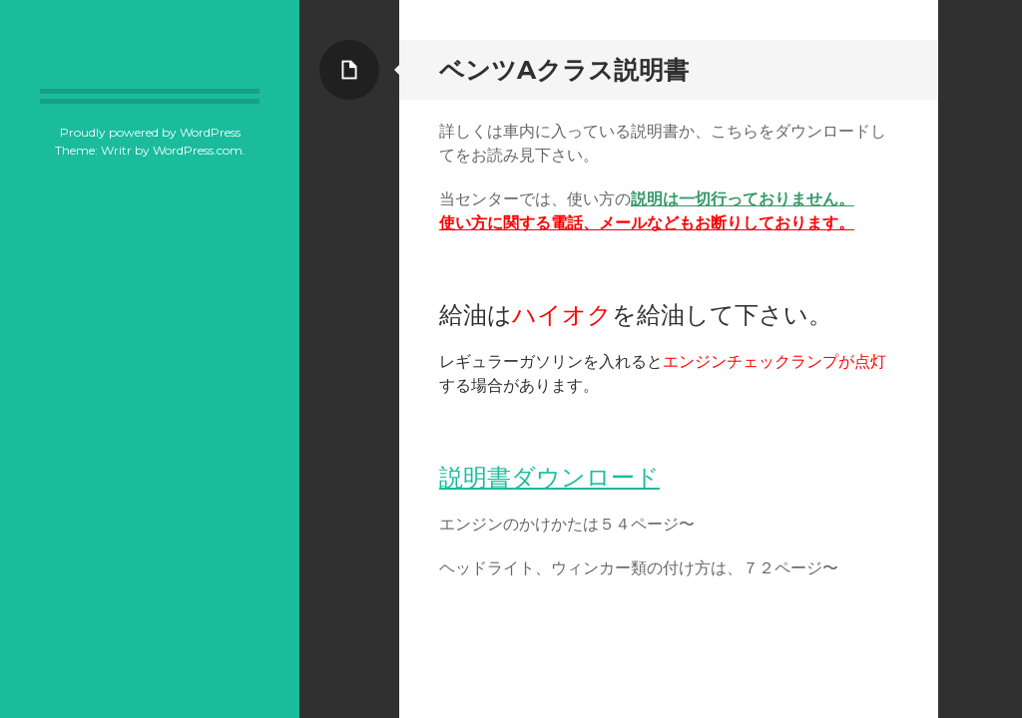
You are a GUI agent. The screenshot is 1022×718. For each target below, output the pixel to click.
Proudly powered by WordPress (150, 132)
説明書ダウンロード (549, 477)
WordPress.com (198, 150)
